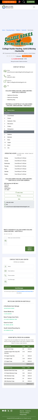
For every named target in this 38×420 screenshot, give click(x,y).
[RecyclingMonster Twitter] (8, 411)
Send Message (19, 288)
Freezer (9, 118)
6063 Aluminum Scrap (9, 381)
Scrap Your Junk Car (9, 1)
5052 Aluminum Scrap (9, 375)
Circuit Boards (10, 115)
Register (30, 1)
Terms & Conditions (24, 412)
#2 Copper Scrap (8, 361)
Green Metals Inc (9, 311)
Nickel (8, 145)
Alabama (18, 30)
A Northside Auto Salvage (11, 306)
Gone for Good (8, 322)
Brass (8, 139)
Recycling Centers (10, 30)
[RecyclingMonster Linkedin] (11, 411)
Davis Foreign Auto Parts (11, 317)
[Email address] (20, 271)
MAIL (19, 199)
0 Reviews (18, 56)
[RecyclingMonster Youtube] (3, 411)
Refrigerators (10, 129)
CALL (19, 196)
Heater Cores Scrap (8, 349)
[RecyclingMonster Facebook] (6, 411)
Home (3, 30)
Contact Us (28, 411)
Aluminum (9, 137)
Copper (9, 142)
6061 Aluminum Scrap (9, 378)
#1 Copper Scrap (8, 358)
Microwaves (10, 123)
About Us (22, 411)
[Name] (20, 266)
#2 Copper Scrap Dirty (9, 356)
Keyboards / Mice (11, 121)
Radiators (9, 134)
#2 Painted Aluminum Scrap (10, 373)
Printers (9, 126)
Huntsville (24, 30)
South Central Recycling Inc (12, 328)
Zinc (8, 147)
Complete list (30, 383)
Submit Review (30, 248)
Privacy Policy (23, 414)
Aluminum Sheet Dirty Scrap (10, 370)
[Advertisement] (19, 19)
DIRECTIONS (19, 192)
